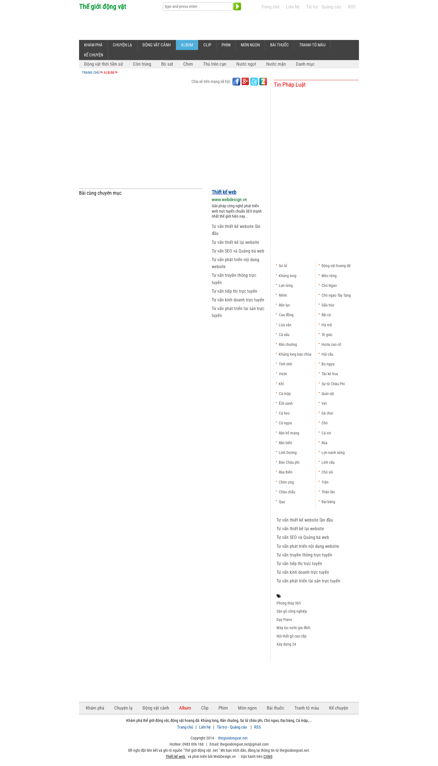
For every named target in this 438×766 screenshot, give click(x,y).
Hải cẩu (327, 354)
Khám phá (93, 44)
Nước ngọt (246, 64)
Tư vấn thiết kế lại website (235, 242)
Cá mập (285, 393)
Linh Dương (288, 452)
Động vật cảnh (156, 44)
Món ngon (250, 44)
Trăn (325, 482)
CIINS (267, 756)
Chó (325, 423)
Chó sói (327, 472)
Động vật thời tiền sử (103, 64)
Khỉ (281, 384)
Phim (226, 44)
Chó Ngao (329, 285)
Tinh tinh (285, 364)
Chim (188, 64)
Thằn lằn (328, 492)
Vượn (283, 374)
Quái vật (328, 393)
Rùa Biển (285, 472)
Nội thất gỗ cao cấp (291, 636)
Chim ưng (286, 482)
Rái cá (326, 315)
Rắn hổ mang (289, 433)
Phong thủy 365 (289, 603)
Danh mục (305, 64)
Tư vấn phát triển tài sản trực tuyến (308, 581)
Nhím (283, 295)
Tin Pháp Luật (290, 84)
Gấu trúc (328, 305)
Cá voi (326, 433)
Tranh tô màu (312, 44)
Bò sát (167, 64)
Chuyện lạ (122, 44)
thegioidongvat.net (232, 738)
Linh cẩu (328, 462)
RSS (352, 6)
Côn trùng (142, 64)
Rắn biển (285, 443)
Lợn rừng (286, 285)
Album (187, 44)
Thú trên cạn (214, 64)
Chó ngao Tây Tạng (336, 295)
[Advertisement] (180, 24)
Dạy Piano (284, 619)
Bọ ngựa (328, 364)
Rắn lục (284, 305)
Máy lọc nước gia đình (293, 627)
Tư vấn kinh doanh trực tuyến (238, 300)
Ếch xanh (286, 403)
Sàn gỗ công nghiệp (292, 611)
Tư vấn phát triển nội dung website (308, 546)
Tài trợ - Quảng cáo (323, 6)
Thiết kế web (224, 192)
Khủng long (287, 275)
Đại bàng (328, 501)
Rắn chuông (288, 344)
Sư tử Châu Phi (333, 384)
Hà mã (327, 325)
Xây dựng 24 (286, 644)
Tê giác (327, 334)
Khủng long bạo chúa (295, 354)
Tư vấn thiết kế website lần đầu (305, 520)
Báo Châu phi (289, 462)
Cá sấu (284, 334)
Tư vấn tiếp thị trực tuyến (234, 291)
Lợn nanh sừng (333, 452)
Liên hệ (292, 6)
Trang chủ (270, 6)
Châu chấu (287, 492)
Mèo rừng (329, 275)
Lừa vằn (285, 325)
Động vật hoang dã (336, 265)
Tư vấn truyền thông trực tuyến (304, 555)
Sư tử (283, 265)
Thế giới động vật (102, 7)
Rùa (324, 443)
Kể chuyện (93, 55)
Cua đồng (286, 315)
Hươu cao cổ (331, 344)
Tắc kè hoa (330, 374)
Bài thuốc (279, 44)
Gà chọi (327, 413)
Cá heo (284, 413)
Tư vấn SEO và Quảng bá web (238, 251)
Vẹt (324, 403)
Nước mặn (276, 64)
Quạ (282, 501)
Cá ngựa (285, 423)
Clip (207, 44)
